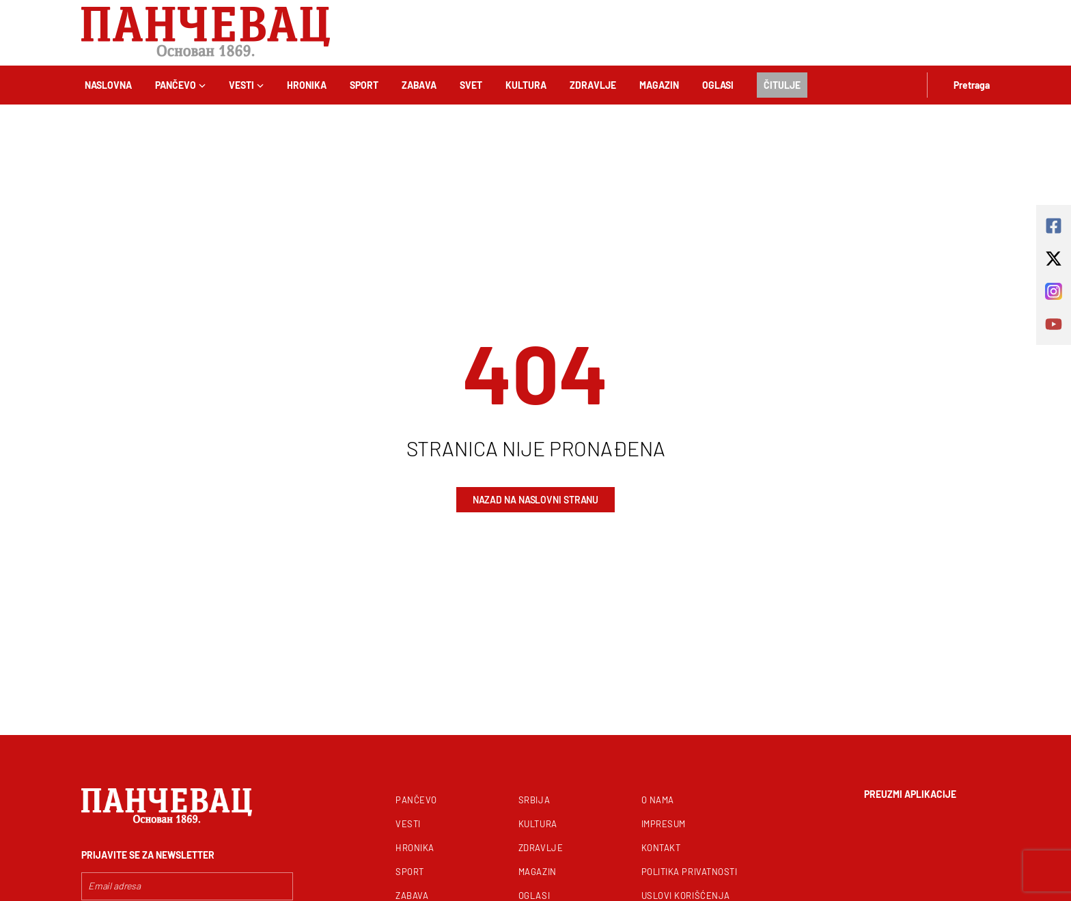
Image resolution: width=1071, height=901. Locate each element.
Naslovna (108, 85)
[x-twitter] (1053, 258)
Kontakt (661, 847)
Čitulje (782, 85)
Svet (471, 85)
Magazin (659, 85)
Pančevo (180, 85)
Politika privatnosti (689, 871)
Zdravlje (593, 85)
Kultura (525, 85)
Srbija (534, 799)
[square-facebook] (1053, 225)
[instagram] (1053, 291)
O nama (657, 799)
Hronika (306, 85)
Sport (364, 85)
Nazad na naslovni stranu (536, 499)
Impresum (663, 823)
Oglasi (718, 85)
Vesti (246, 85)
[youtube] (1053, 324)
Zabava (419, 85)
